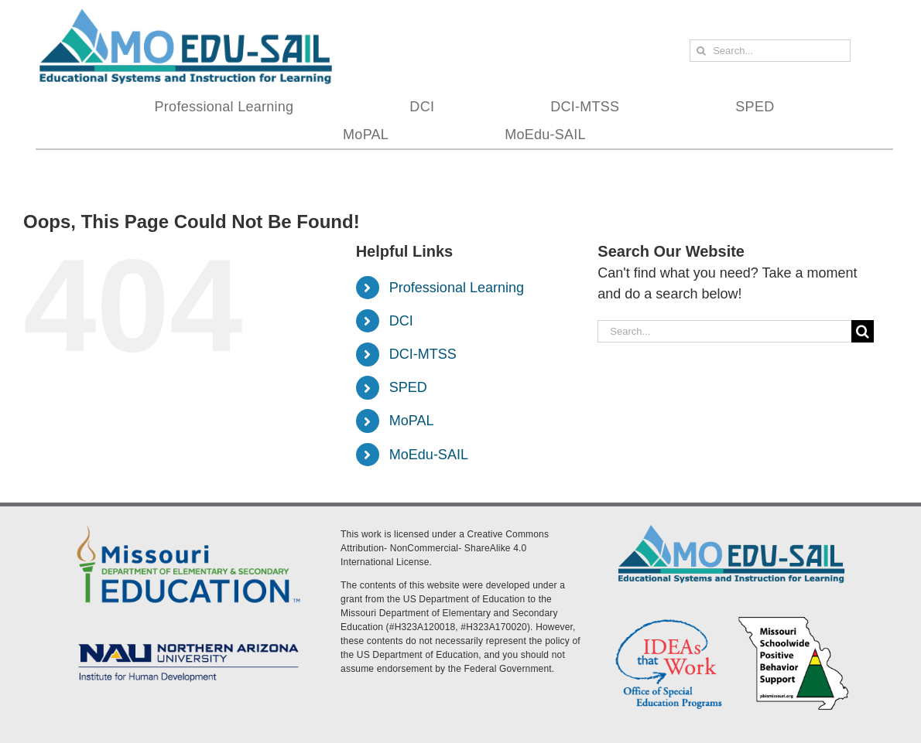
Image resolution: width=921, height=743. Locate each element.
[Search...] (770, 50)
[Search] (701, 50)
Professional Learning (456, 287)
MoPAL (411, 420)
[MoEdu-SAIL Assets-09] (188, 641)
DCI (401, 321)
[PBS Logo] (793, 620)
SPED (408, 387)
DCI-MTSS (423, 354)
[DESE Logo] (188, 525)
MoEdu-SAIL (428, 454)
